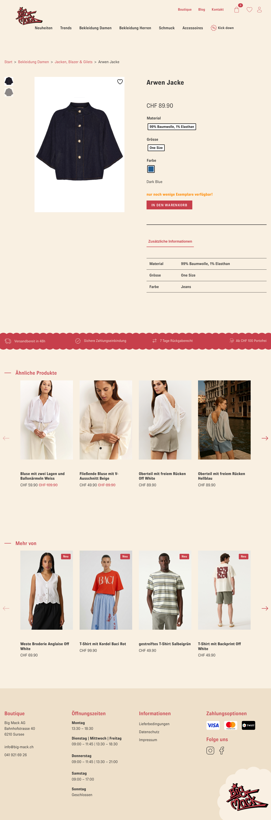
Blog (201, 10)
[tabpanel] (207, 275)
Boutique (185, 10)
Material (154, 118)
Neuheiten (44, 27)
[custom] (210, 750)
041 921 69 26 (15, 755)
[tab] (170, 241)
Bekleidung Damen (95, 27)
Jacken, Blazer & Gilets (73, 62)
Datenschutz (149, 732)
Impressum (148, 740)
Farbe (151, 161)
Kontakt (218, 10)
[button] (265, 438)
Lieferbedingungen (154, 724)
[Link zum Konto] (249, 9)
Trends (66, 27)
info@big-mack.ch (19, 747)
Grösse (152, 140)
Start (8, 62)
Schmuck (167, 27)
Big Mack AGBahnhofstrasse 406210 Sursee (19, 729)
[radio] (172, 126)
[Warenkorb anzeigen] (235, 9)
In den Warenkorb (169, 205)
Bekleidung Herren (135, 27)
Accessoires (192, 27)
